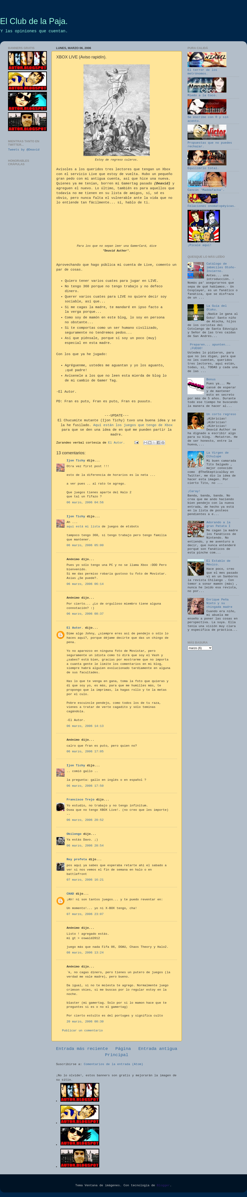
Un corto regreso (221, 414)
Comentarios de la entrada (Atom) (113, 1064)
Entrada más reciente (82, 1048)
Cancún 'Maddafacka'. (207, 188)
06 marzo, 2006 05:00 (85, 545)
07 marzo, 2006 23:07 (85, 914)
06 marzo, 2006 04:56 (85, 502)
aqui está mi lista (83, 526)
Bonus (211, 379)
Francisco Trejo (80, 799)
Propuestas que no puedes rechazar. (210, 142)
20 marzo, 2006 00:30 (85, 1021)
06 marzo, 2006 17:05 (85, 751)
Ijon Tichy (76, 460)
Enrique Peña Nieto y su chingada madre (219, 603)
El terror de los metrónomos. (207, 70)
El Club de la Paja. (34, 21)
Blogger (163, 1185)
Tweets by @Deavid (24, 149)
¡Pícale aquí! (204, 243)
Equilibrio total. (207, 166)
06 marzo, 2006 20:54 (85, 845)
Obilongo (74, 834)
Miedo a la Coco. (207, 93)
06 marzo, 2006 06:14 (85, 584)
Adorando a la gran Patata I (218, 524)
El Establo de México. (218, 562)
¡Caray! (194, 491)
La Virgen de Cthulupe (217, 454)
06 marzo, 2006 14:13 (85, 726)
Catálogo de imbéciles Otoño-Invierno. (221, 267)
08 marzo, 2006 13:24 (85, 952)
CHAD (70, 894)
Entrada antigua (157, 1048)
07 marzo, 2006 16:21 (85, 880)
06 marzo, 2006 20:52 (85, 820)
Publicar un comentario (82, 1030)
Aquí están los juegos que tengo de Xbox (133, 425)
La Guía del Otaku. (216, 307)
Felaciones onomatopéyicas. (212, 204)
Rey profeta (77, 859)
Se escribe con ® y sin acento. (208, 117)
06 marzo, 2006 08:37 (85, 614)
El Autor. (75, 628)
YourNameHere (116, 226)
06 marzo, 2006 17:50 (85, 786)
